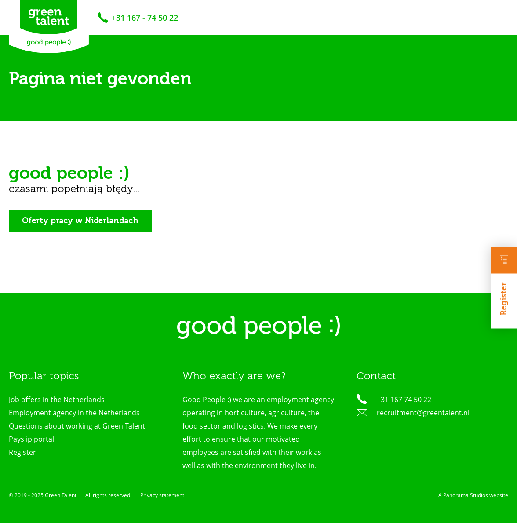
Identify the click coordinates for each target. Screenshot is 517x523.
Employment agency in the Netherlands (74, 413)
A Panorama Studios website (473, 495)
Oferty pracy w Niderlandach (80, 220)
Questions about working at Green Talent (77, 426)
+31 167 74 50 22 (404, 399)
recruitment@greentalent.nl (423, 413)
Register (504, 281)
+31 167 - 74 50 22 (145, 17)
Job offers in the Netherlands (57, 399)
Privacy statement (162, 495)
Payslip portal (31, 439)
